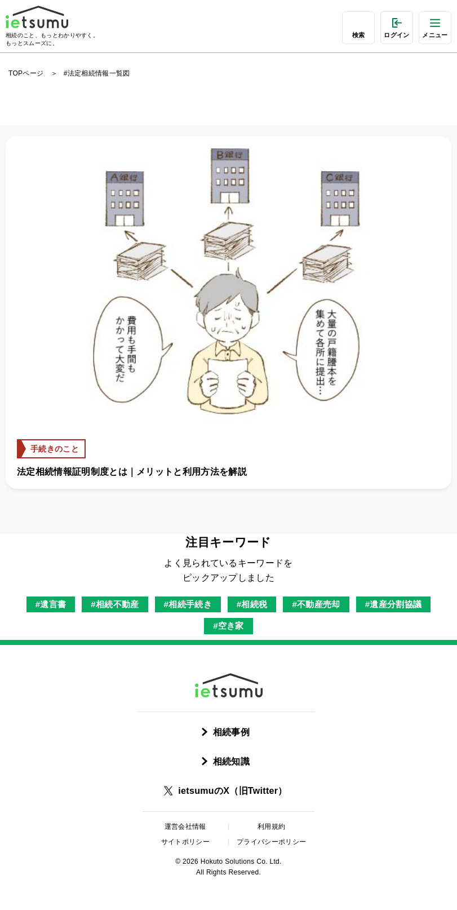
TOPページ (25, 73)
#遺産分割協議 (393, 604)
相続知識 (231, 761)
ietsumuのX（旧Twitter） (232, 791)
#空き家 (228, 625)
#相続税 (252, 604)
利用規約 (271, 827)
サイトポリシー (185, 842)
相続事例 (231, 732)
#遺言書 (51, 604)
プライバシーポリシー (271, 842)
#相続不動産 (115, 604)
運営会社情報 (185, 827)
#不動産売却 (316, 604)
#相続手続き (188, 604)
